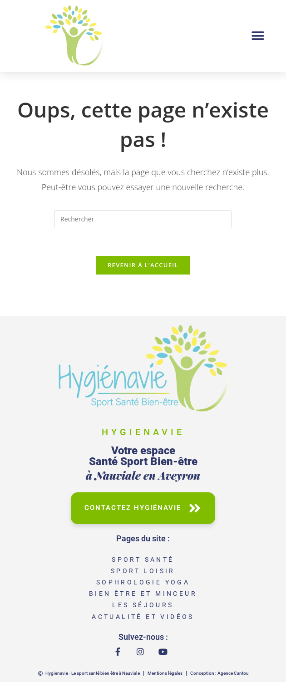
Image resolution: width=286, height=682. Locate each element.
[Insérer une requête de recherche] (143, 219)
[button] (257, 36)
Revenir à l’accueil (143, 265)
